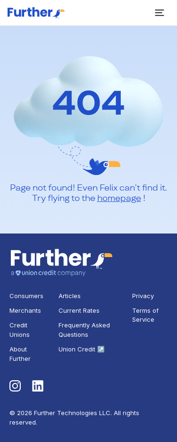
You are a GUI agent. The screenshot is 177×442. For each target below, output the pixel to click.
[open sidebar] (159, 12)
